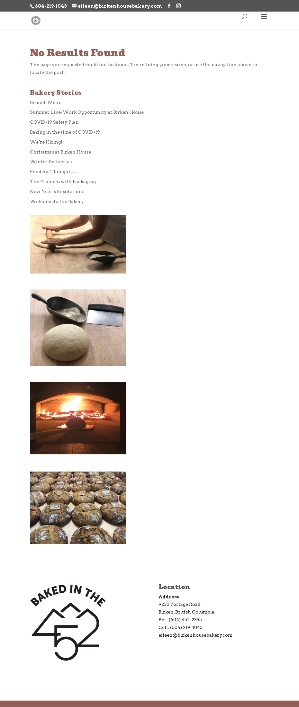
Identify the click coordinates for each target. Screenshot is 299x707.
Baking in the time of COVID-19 (65, 132)
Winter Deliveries (51, 161)
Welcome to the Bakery (57, 201)
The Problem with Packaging (63, 181)
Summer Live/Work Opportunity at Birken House (87, 112)
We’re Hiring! (46, 142)
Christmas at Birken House (60, 152)
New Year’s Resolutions (57, 191)
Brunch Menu (45, 102)
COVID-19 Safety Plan (54, 122)
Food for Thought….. (53, 171)
